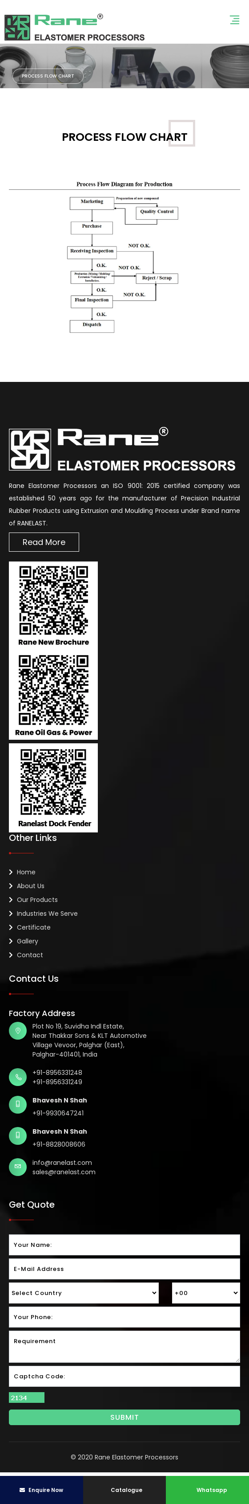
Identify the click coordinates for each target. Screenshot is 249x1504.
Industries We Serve (43, 913)
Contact (26, 955)
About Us (26, 885)
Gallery (23, 941)
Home (22, 872)
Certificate (30, 927)
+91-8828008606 (58, 1144)
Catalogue (125, 1490)
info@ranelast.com (62, 1162)
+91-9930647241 (58, 1113)
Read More (44, 542)
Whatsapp (207, 1490)
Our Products (33, 899)
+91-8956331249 (57, 1082)
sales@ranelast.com (64, 1172)
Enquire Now (41, 1490)
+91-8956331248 (57, 1072)
